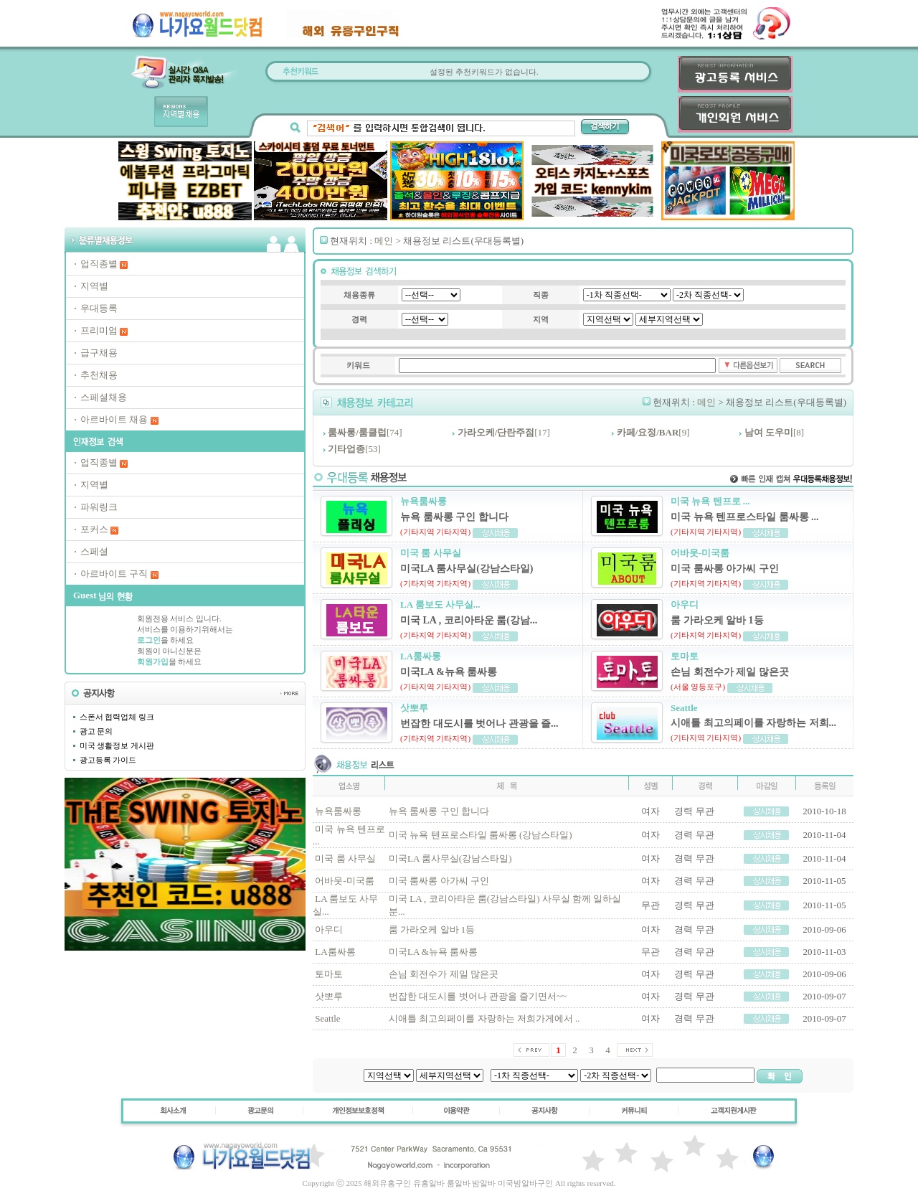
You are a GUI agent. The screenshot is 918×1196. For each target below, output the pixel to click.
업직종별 (99, 263)
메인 (383, 240)
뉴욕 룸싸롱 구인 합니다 (439, 811)
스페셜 (94, 551)
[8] (774, 432)
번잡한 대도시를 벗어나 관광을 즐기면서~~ (478, 996)
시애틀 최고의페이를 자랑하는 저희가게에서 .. (484, 1018)
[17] (504, 432)
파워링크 (99, 507)
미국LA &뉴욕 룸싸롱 (433, 951)
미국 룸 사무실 (345, 858)
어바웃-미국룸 (344, 880)
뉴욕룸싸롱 (338, 811)
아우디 (329, 929)
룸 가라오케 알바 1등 (432, 929)
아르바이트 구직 (114, 573)
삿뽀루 (329, 996)
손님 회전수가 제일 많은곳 (443, 974)
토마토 (329, 974)
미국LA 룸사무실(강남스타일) (450, 858)
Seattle (327, 1018)
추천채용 (99, 374)
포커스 (94, 529)
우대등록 (99, 308)
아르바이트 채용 (114, 419)
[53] (354, 448)
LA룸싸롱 (335, 951)
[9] (653, 432)
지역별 (94, 286)
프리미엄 (99, 330)
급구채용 (99, 352)
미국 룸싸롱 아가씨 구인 (439, 880)
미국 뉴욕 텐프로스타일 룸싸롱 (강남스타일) (480, 834)
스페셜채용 (103, 397)
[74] (365, 432)
